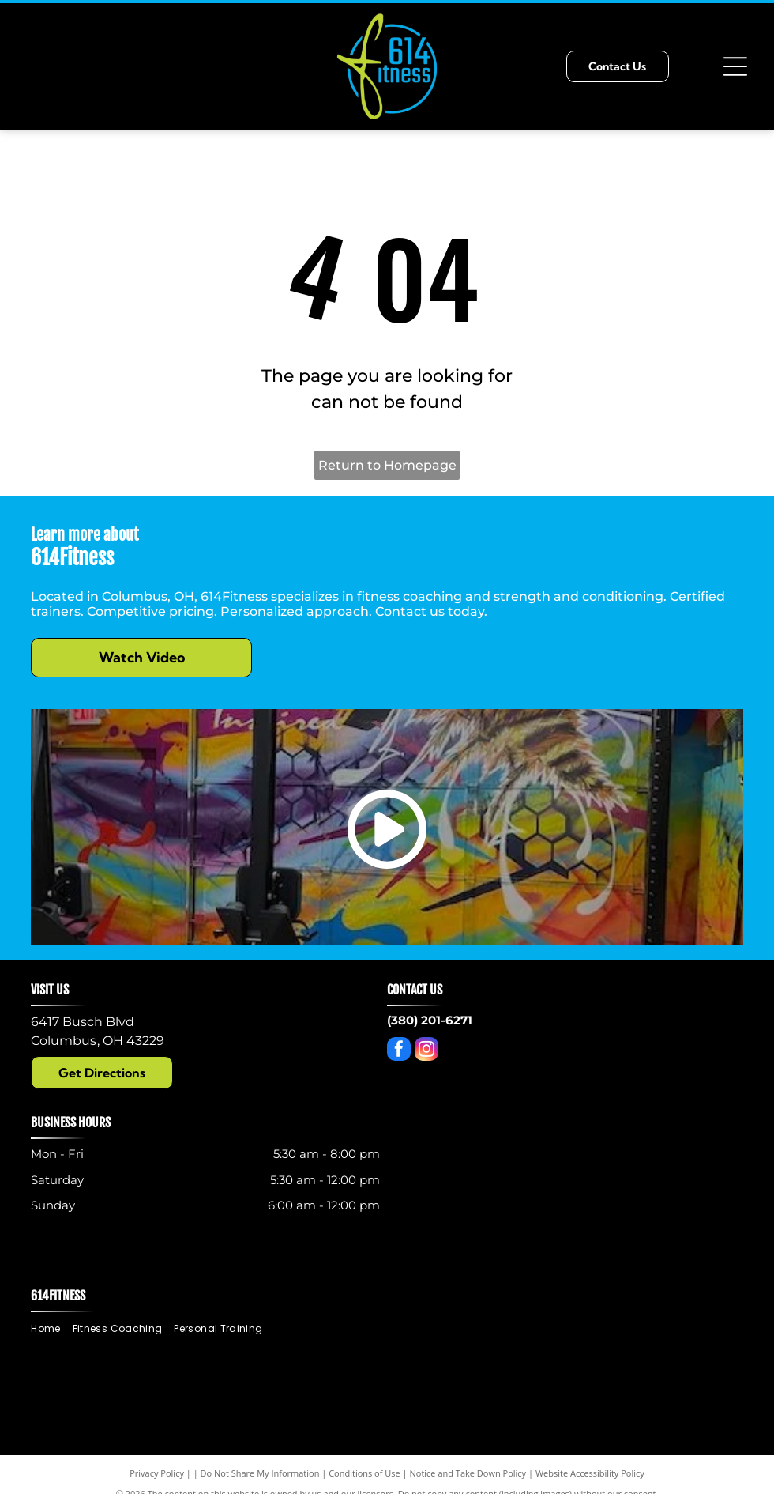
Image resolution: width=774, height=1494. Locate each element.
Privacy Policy (157, 1473)
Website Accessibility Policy (589, 1473)
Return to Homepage (387, 465)
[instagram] (426, 1051)
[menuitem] (51, 1329)
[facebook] (399, 1051)
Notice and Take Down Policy (468, 1473)
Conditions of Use (364, 1473)
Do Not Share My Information (260, 1473)
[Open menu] (735, 66)
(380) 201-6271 (429, 1020)
